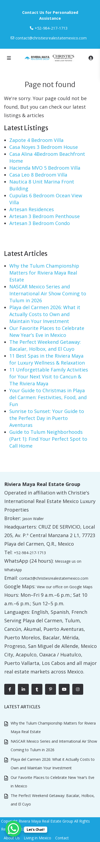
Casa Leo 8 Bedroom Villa (38, 174)
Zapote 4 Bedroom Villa (36, 140)
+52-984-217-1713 (30, 552)
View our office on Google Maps (65, 586)
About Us (12, 837)
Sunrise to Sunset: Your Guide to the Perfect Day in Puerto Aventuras (46, 418)
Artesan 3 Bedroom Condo (39, 223)
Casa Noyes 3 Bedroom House (43, 147)
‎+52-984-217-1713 (51, 28)
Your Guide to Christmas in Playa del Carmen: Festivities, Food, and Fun (48, 397)
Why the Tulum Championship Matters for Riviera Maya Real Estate (44, 273)
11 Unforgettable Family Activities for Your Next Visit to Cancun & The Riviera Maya (48, 376)
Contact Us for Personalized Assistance (50, 15)
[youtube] (64, 689)
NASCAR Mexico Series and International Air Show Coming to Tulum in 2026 (47, 293)
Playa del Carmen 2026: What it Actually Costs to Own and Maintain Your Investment (44, 314)
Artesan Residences (31, 209)
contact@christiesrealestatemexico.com (51, 37)
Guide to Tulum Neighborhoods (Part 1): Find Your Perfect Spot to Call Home (48, 439)
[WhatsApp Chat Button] (13, 829)
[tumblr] (36, 689)
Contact (62, 837)
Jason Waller (33, 518)
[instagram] (77, 689)
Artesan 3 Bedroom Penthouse (44, 216)
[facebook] (9, 689)
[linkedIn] (23, 689)
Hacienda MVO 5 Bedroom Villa (44, 168)
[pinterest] (50, 689)
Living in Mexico (37, 837)
